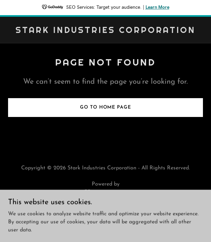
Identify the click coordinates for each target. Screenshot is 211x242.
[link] (105, 31)
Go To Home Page (105, 107)
